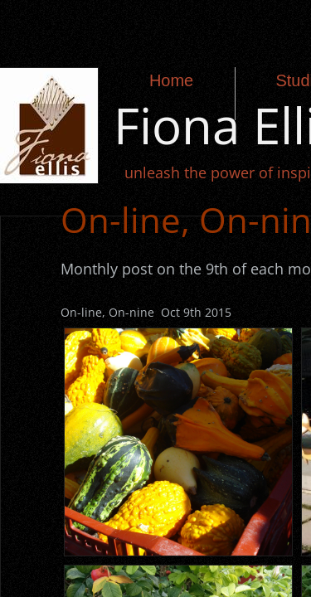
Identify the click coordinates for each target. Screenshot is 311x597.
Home (171, 80)
